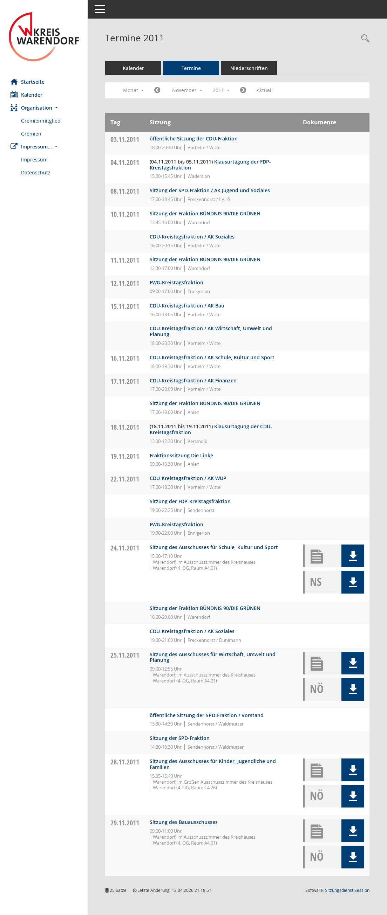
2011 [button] (221, 90)
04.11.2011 (124, 162)
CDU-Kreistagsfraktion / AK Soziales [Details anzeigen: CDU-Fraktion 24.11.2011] (192, 631)
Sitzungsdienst (347, 890)
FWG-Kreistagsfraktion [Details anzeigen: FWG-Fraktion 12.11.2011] (176, 282)
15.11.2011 (124, 306)
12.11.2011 (124, 283)
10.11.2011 (124, 214)
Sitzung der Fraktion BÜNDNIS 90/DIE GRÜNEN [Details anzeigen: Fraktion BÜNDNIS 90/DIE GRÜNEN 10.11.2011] (205, 213)
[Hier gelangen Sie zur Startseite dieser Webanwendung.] (44, 36)
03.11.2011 (124, 139)
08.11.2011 (124, 191)
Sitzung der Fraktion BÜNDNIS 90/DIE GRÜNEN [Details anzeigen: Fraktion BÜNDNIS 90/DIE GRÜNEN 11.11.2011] (205, 259)
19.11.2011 (124, 456)
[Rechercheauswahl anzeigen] (363, 38)
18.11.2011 (124, 427)
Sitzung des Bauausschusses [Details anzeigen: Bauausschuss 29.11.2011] (184, 822)
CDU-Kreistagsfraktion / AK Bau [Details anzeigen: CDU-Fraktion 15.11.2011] (187, 305)
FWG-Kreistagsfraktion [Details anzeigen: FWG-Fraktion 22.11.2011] (176, 524)
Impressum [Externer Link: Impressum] (34, 159)
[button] (44, 107)
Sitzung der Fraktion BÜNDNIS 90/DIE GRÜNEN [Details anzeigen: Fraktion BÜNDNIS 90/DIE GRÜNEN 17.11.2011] (205, 403)
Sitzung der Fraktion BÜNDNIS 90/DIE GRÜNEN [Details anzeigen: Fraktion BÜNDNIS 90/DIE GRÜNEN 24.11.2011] (205, 608)
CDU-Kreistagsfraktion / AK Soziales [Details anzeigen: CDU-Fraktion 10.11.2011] (192, 236)
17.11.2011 (124, 381)
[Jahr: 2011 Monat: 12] (243, 90)
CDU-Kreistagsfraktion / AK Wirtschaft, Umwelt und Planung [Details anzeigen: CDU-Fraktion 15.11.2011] (211, 331)
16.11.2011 (124, 358)
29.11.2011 (124, 822)
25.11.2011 (124, 655)
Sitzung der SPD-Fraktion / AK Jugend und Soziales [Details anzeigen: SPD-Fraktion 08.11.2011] (210, 190)
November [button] (187, 90)
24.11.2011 (124, 548)
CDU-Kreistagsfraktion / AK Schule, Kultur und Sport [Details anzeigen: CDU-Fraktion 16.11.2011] (212, 357)
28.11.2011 (124, 762)
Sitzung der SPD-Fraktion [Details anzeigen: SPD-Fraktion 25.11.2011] (180, 738)
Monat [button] (133, 90)
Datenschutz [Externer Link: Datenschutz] (35, 172)
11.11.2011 (124, 260)
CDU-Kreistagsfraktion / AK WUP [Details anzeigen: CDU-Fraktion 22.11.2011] (188, 478)
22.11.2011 (124, 479)
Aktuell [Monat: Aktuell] (265, 90)
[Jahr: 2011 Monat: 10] (157, 90)
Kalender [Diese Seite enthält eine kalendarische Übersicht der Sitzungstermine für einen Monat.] (26, 94)
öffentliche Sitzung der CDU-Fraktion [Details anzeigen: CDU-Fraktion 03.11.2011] (194, 138)
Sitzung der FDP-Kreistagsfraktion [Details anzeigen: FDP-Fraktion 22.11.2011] (190, 501)
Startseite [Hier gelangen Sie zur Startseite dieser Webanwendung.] (28, 81)
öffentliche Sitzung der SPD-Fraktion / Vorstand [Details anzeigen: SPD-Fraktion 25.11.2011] (207, 715)
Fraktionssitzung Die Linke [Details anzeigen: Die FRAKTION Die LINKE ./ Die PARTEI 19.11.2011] (181, 455)
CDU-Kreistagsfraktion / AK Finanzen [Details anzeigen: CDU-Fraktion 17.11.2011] (193, 380)
